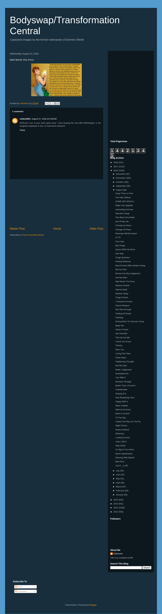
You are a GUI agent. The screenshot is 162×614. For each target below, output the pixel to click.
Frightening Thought (124, 361)
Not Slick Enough (123, 309)
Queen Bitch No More (125, 249)
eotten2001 (25, 119)
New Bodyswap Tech (124, 397)
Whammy (119, 433)
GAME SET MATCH (124, 201)
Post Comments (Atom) (33, 235)
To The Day (120, 417)
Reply (22, 130)
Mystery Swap (121, 293)
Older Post (96, 228)
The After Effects (123, 197)
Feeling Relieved (123, 261)
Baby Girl (119, 325)
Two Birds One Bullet (124, 217)
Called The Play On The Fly (127, 421)
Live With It (120, 377)
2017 (116, 166)
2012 (116, 512)
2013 (116, 507)
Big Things (120, 245)
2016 (116, 170)
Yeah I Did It (120, 441)
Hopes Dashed (122, 429)
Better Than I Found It (125, 385)
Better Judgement (123, 369)
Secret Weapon (122, 305)
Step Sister (120, 445)
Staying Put (120, 393)
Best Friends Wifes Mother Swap (130, 265)
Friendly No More (123, 225)
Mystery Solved (122, 285)
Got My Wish (121, 277)
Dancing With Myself (124, 457)
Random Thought (123, 381)
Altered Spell (121, 289)
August (119, 190)
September (121, 186)
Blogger (93, 605)
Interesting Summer (124, 209)
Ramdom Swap (122, 213)
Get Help (119, 253)
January (120, 495)
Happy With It (121, 401)
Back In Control (122, 413)
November (121, 178)
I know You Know (123, 341)
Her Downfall (121, 333)
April (118, 483)
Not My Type (121, 365)
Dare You (119, 349)
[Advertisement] (56, 203)
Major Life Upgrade (124, 205)
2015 (116, 500)
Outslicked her (121, 373)
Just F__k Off (121, 465)
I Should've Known (123, 301)
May (118, 478)
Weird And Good (122, 409)
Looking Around (122, 437)
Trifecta (118, 345)
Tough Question (122, 257)
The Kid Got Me (122, 337)
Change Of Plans (123, 229)
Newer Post (17, 228)
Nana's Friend (121, 329)
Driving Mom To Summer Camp (129, 321)
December (121, 174)
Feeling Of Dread (123, 313)
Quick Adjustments (123, 453)
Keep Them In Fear (124, 193)
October (120, 182)
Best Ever (119, 461)
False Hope (120, 357)
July (118, 471)
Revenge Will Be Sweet (126, 233)
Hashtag (119, 317)
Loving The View (123, 353)
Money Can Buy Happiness (127, 273)
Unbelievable (121, 389)
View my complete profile (121, 558)
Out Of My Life (122, 221)
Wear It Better (121, 405)
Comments (21, 591)
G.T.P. (118, 237)
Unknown (118, 553)
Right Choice (121, 425)
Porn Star (119, 241)
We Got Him (121, 269)
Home (57, 228)
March (119, 486)
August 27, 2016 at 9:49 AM (44, 119)
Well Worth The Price (125, 281)
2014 (116, 504)
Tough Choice (121, 297)
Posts (18, 587)
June (118, 474)
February (120, 490)
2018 (116, 162)
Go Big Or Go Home (124, 449)
